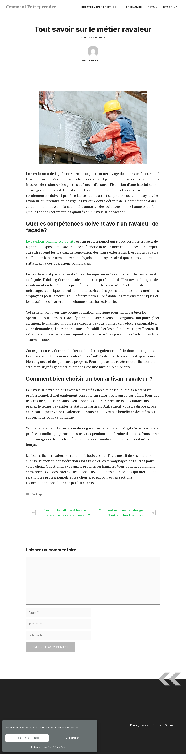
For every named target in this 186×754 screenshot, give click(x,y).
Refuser (72, 738)
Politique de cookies (41, 747)
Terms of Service (163, 725)
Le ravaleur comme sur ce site (50, 241)
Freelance (134, 6)
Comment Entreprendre (31, 7)
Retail (152, 6)
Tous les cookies (27, 738)
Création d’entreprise (102, 6)
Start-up (170, 6)
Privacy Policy (59, 747)
